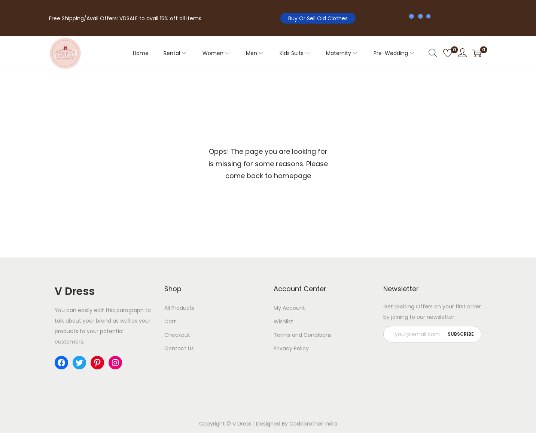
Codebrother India (313, 423)
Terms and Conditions (303, 335)
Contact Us (179, 348)
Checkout (177, 335)
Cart (170, 321)
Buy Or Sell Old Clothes (318, 18)
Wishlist (283, 321)
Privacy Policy (291, 348)
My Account (289, 308)
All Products (179, 308)
